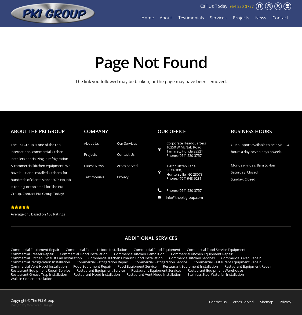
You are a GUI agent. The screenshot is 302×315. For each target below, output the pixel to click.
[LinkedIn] (287, 6)
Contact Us (125, 154)
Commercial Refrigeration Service (160, 262)
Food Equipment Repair (92, 266)
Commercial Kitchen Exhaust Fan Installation (46, 258)
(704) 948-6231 (190, 178)
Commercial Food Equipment (157, 249)
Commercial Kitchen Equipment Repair (201, 254)
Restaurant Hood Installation (97, 274)
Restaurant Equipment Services (156, 270)
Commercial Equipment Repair (35, 249)
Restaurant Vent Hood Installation (153, 274)
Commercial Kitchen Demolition (139, 254)
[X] (278, 6)
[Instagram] (269, 6)
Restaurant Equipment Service (101, 270)
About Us (91, 143)
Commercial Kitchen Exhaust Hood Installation (125, 258)
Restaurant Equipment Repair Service (40, 270)
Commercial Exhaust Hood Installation (96, 249)
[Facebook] (260, 6)
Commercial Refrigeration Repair (102, 262)
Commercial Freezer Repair (32, 254)
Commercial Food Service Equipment (216, 249)
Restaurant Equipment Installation (190, 266)
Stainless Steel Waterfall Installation (216, 274)
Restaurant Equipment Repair (248, 266)
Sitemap (266, 301)
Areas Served (127, 165)
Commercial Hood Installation (84, 254)
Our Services (127, 143)
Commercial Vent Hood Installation (39, 266)
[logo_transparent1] (53, 13)
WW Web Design (40, 305)
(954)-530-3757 (190, 155)
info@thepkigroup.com (184, 197)
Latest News (94, 165)
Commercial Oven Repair (241, 258)
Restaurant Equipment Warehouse (215, 270)
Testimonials (94, 177)
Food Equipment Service (137, 266)
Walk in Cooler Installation (31, 278)
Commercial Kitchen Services (192, 258)
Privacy (123, 177)
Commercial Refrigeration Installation (40, 262)
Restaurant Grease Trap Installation (39, 274)
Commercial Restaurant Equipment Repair (227, 262)
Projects (90, 154)
